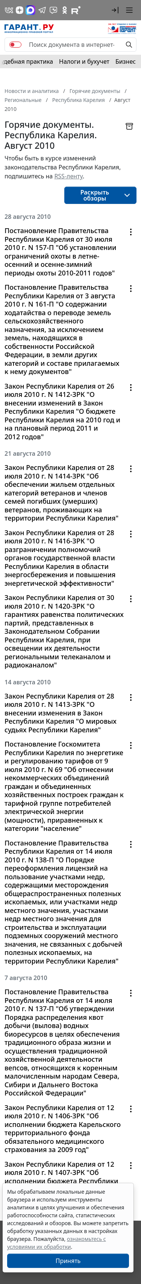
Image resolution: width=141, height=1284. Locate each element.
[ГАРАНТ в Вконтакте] (9, 10)
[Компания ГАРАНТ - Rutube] (75, 10)
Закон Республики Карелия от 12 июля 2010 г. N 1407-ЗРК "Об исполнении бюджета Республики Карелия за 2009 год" (61, 1177)
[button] (115, 10)
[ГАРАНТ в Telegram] (42, 10)
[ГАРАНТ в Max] (30, 10)
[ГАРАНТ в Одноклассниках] (64, 10)
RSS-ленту (68, 176)
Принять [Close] (68, 1261)
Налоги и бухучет (84, 61)
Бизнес (125, 61)
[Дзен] (19, 10)
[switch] (15, 45)
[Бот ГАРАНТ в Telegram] (53, 10)
